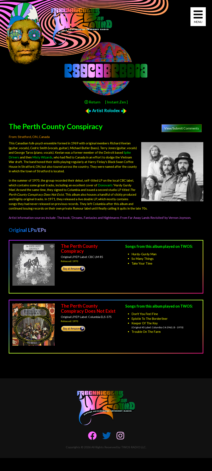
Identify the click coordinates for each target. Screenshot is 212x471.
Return (92, 102)
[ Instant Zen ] (116, 102)
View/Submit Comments (181, 128)
